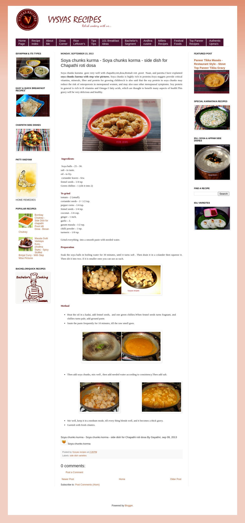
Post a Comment (74, 472)
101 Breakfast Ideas (110, 42)
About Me (49, 42)
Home (122, 479)
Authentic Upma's (214, 42)
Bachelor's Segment (131, 42)
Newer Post (68, 479)
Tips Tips (93, 42)
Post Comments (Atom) (87, 484)
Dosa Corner (63, 42)
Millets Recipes (163, 42)
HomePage (22, 42)
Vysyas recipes (79, 452)
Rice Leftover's (79, 42)
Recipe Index (36, 42)
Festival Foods (178, 42)
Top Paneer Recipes (196, 42)
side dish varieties (78, 455)
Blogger (129, 505)
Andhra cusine (147, 42)
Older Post (175, 479)
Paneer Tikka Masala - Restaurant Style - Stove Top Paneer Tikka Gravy (210, 64)
